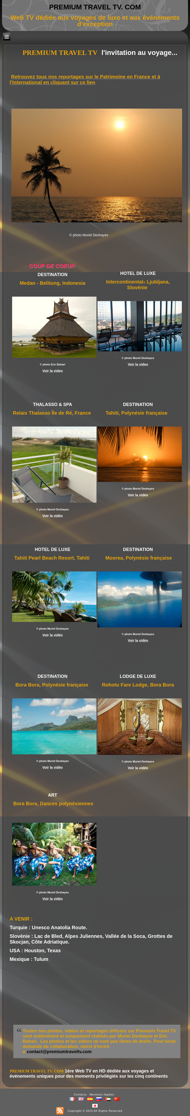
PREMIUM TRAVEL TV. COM (95, 7)
